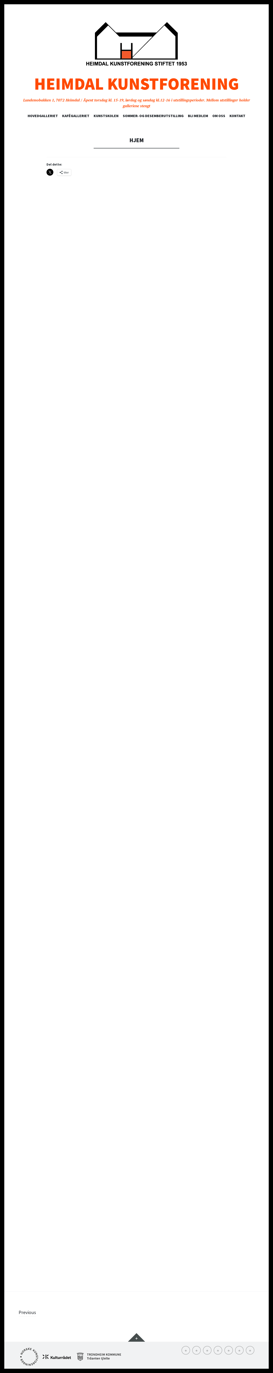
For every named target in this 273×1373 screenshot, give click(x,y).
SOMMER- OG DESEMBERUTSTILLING (153, 115)
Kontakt (237, 115)
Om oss (218, 115)
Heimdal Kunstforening (136, 83)
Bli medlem (198, 115)
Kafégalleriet (75, 115)
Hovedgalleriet (43, 115)
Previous (27, 1312)
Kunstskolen (106, 115)
